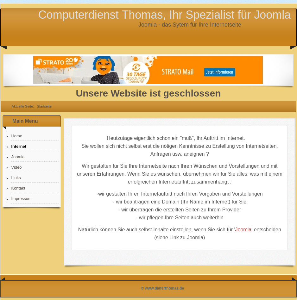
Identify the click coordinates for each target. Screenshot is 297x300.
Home (16, 136)
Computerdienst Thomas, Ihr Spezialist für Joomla (164, 14)
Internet (18, 146)
